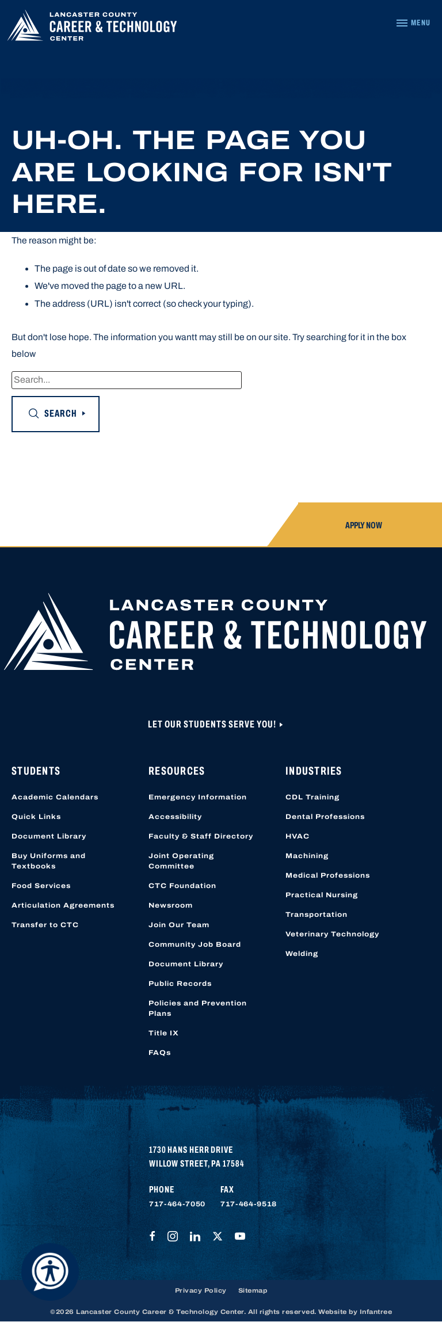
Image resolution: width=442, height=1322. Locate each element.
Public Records (180, 984)
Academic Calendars (55, 797)
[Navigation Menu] (412, 23)
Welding (301, 954)
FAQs (159, 1053)
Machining (307, 856)
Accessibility (175, 817)
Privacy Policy (201, 1290)
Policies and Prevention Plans (197, 1008)
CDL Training (312, 797)
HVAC (297, 836)
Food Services (41, 886)
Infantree (376, 1311)
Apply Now (363, 525)
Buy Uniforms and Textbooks (49, 861)
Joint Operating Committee (181, 861)
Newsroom (170, 905)
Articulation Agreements (63, 905)
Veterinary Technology (332, 934)
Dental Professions (325, 817)
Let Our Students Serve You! (213, 724)
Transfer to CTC (45, 925)
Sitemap (253, 1290)
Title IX (163, 1033)
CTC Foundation (182, 886)
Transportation (316, 914)
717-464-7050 (177, 1204)
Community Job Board (194, 944)
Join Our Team (178, 925)
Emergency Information (197, 797)
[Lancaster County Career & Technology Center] (92, 28)
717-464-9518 (248, 1204)
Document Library (49, 836)
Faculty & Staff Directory (200, 836)
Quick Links (36, 817)
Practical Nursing (321, 895)
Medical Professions (327, 875)
